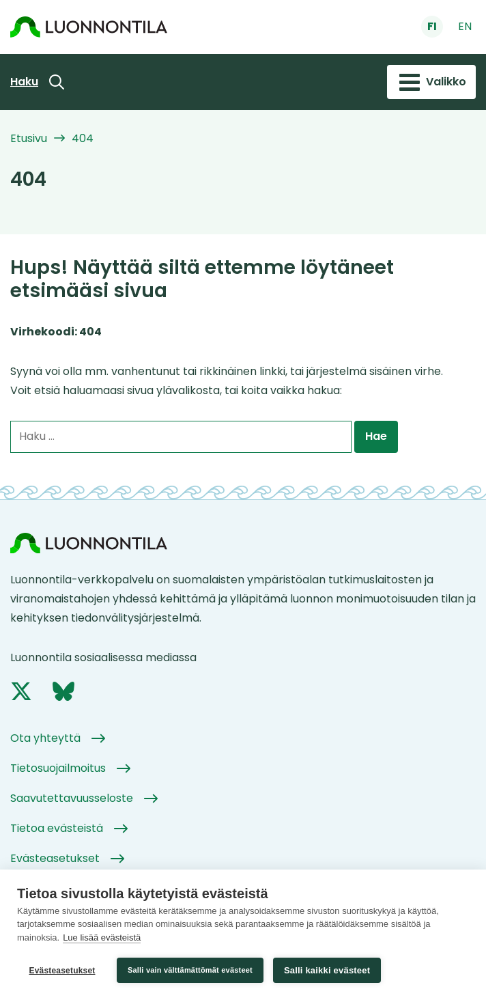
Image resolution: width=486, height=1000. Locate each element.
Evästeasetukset (62, 970)
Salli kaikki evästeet (327, 970)
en (465, 26)
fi (432, 26)
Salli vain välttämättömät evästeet (190, 970)
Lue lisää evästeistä (102, 937)
